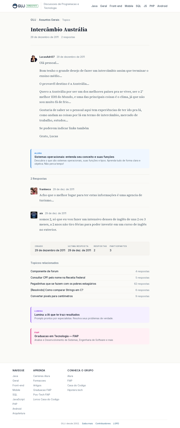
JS (145, 6)
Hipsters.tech (75, 390)
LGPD (116, 423)
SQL (138, 6)
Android (162, 6)
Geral (103, 6)
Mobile (129, 6)
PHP (152, 6)
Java (94, 6)
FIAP (69, 380)
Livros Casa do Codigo (46, 399)
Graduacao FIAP (42, 390)
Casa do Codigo (76, 385)
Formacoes (39, 380)
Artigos (37, 385)
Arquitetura (19, 413)
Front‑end (116, 6)
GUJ (33, 19)
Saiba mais (87, 423)
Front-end (18, 385)
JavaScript (19, 399)
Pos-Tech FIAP (41, 394)
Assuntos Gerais (49, 19)
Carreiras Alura (41, 376)
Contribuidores (103, 423)
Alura (70, 376)
